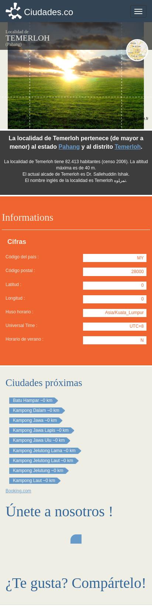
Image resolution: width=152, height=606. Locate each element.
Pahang (69, 147)
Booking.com (18, 490)
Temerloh (128, 147)
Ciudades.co (48, 12)
